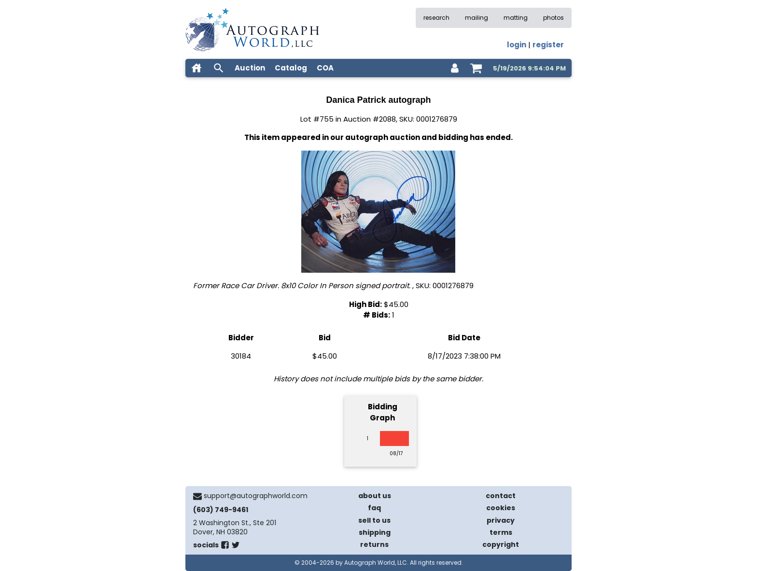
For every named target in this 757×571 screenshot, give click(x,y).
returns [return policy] (374, 544)
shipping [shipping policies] (375, 532)
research (436, 18)
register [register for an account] (548, 45)
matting (516, 18)
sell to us (374, 520)
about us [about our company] (374, 496)
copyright (500, 544)
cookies (500, 508)
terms (501, 532)
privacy (501, 520)
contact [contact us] (501, 496)
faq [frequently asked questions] (374, 508)
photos (553, 18)
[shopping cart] (476, 68)
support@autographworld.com (256, 496)
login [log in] (516, 45)
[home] (196, 68)
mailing (476, 18)
